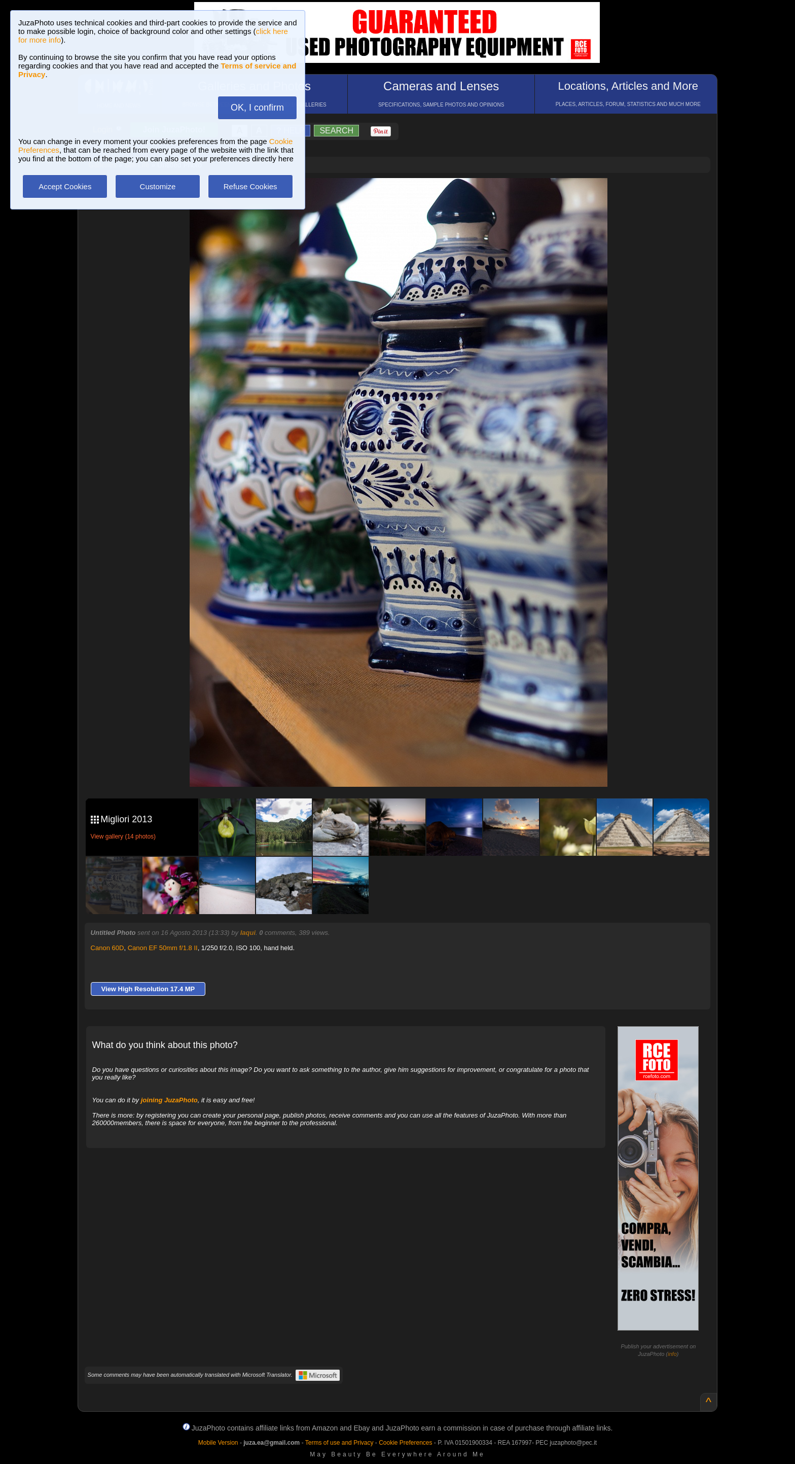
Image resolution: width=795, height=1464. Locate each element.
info (672, 1354)
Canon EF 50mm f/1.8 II (163, 948)
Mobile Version (218, 1442)
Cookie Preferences (405, 1442)
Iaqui (248, 932)
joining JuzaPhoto (169, 1100)
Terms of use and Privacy (339, 1442)
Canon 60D (107, 948)
